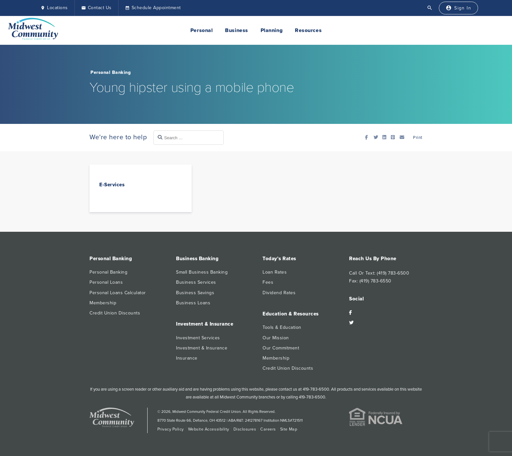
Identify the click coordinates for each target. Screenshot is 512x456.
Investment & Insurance (201, 348)
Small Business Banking (202, 272)
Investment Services (198, 338)
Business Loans (193, 303)
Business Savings (195, 293)
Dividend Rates (279, 293)
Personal (201, 30)
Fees (268, 282)
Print (417, 137)
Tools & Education (282, 327)
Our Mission (276, 338)
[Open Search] (429, 7)
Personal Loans (106, 282)
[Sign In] (458, 8)
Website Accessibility (208, 429)
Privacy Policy (170, 429)
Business (236, 30)
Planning (271, 30)
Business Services (196, 282)
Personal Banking (110, 72)
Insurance (187, 358)
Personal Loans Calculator (117, 293)
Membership (102, 303)
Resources (308, 30)
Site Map (288, 429)
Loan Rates (275, 272)
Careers (268, 429)
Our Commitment (281, 348)
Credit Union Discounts (114, 313)
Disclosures (244, 429)
